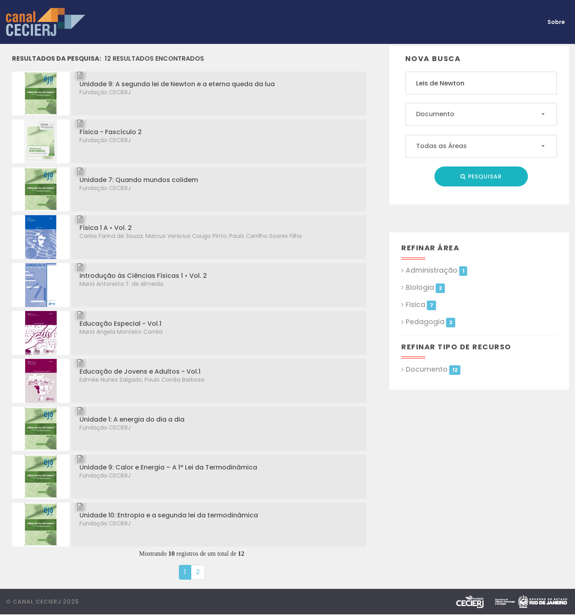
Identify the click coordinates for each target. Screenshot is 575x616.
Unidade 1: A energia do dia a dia (131, 419)
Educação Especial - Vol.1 (120, 323)
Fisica (421, 305)
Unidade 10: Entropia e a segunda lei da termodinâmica (168, 515)
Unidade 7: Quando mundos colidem (138, 179)
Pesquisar (481, 176)
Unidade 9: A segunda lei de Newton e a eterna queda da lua (177, 84)
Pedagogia (430, 322)
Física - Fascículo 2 (110, 132)
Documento (433, 369)
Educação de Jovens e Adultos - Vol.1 (139, 371)
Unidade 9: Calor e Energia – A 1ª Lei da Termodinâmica (168, 467)
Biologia (425, 288)
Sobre (556, 22)
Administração (436, 270)
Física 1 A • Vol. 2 (105, 227)
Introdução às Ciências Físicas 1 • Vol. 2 (143, 275)
